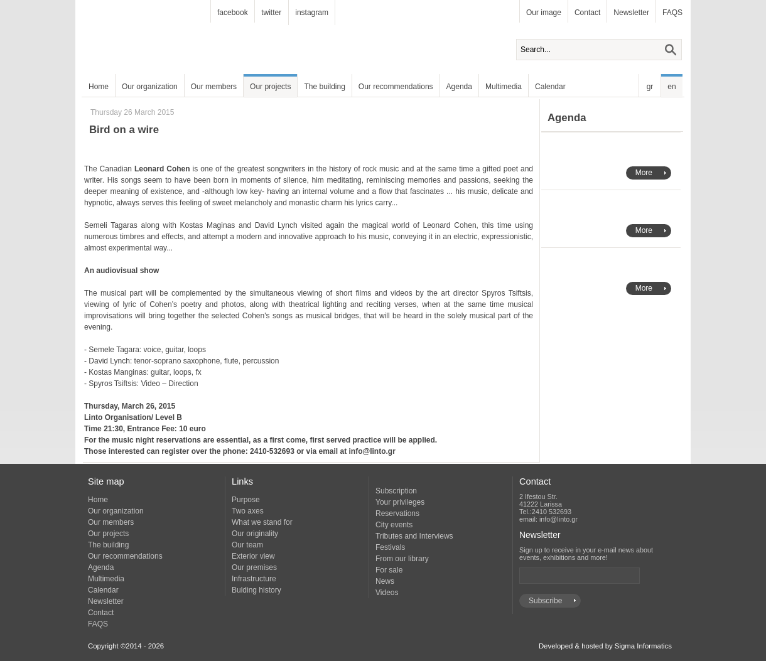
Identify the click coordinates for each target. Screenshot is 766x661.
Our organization (150, 86)
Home (99, 86)
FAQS (672, 12)
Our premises (254, 567)
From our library (402, 558)
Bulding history (256, 590)
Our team (247, 544)
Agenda (459, 86)
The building (324, 86)
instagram (311, 12)
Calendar (550, 86)
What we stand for (262, 522)
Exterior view (253, 556)
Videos (386, 592)
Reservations (397, 513)
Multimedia (503, 86)
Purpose (246, 499)
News (384, 581)
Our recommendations (396, 86)
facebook (232, 12)
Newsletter (631, 12)
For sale (388, 570)
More (643, 172)
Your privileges (399, 502)
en (671, 86)
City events (394, 524)
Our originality (255, 533)
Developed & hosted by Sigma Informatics (605, 646)
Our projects (270, 86)
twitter (271, 12)
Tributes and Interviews (414, 536)
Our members (214, 86)
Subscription (396, 490)
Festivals (390, 547)
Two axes (248, 511)
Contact (587, 12)
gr (650, 86)
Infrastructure (254, 578)
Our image (543, 12)
